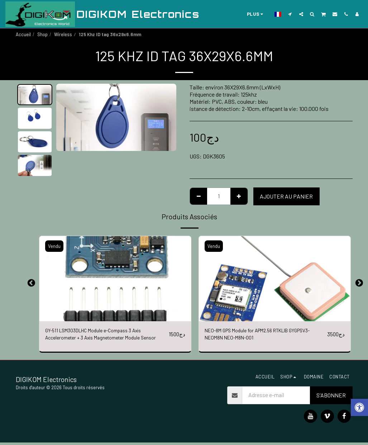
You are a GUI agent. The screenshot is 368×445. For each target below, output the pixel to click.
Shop (42, 34)
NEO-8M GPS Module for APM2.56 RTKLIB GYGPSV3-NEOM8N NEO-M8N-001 (254, 335)
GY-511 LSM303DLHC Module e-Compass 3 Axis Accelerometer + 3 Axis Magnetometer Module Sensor (101, 336)
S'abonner (331, 397)
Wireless (63, 34)
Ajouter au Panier (286, 196)
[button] (290, 13)
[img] (115, 278)
